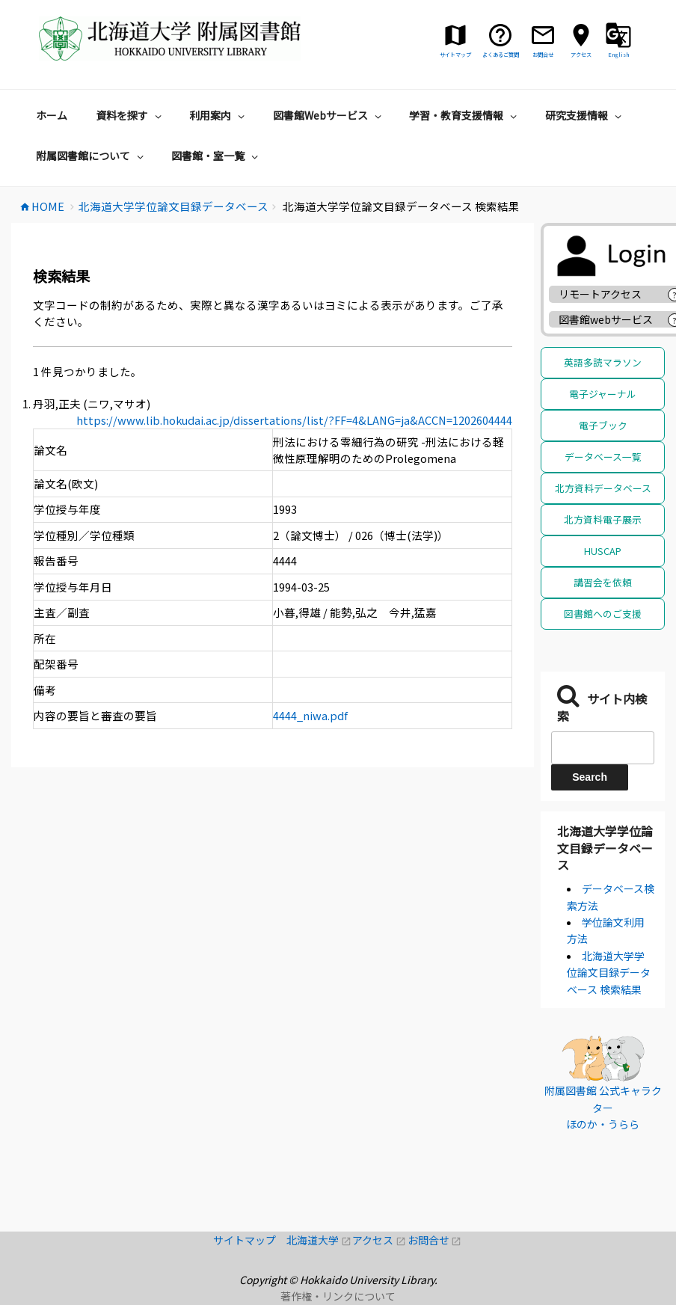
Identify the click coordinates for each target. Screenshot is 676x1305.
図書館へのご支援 (603, 614)
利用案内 (218, 115)
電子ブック (603, 425)
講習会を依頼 (603, 582)
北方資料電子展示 (603, 519)
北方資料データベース (603, 488)
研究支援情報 (585, 115)
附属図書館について (91, 155)
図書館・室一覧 (216, 155)
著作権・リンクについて (338, 1296)
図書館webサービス (606, 319)
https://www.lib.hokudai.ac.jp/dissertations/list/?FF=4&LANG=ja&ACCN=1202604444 (294, 420)
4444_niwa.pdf (310, 715)
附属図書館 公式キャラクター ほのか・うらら (603, 1107)
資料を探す (130, 115)
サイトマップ (249, 1239)
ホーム (51, 115)
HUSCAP (602, 551)
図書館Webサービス (329, 115)
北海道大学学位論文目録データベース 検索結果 (609, 972)
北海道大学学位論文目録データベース (605, 847)
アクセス (379, 1239)
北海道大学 (319, 1239)
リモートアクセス (600, 293)
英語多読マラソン (603, 362)
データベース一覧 (603, 456)
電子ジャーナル (602, 394)
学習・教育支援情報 (464, 115)
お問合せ (435, 1239)
